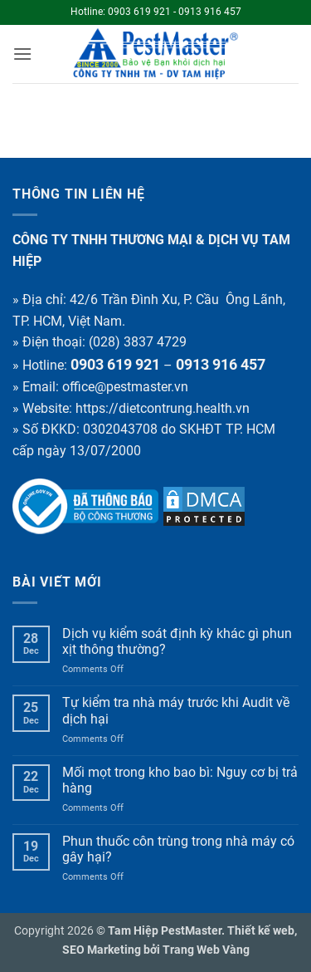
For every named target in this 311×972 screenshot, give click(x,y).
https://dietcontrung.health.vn (162, 408)
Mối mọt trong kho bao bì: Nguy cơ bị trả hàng (180, 780)
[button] (22, 53)
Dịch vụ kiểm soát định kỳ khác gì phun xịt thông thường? (177, 641)
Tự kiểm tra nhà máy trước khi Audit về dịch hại (175, 710)
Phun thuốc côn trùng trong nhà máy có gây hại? (178, 849)
